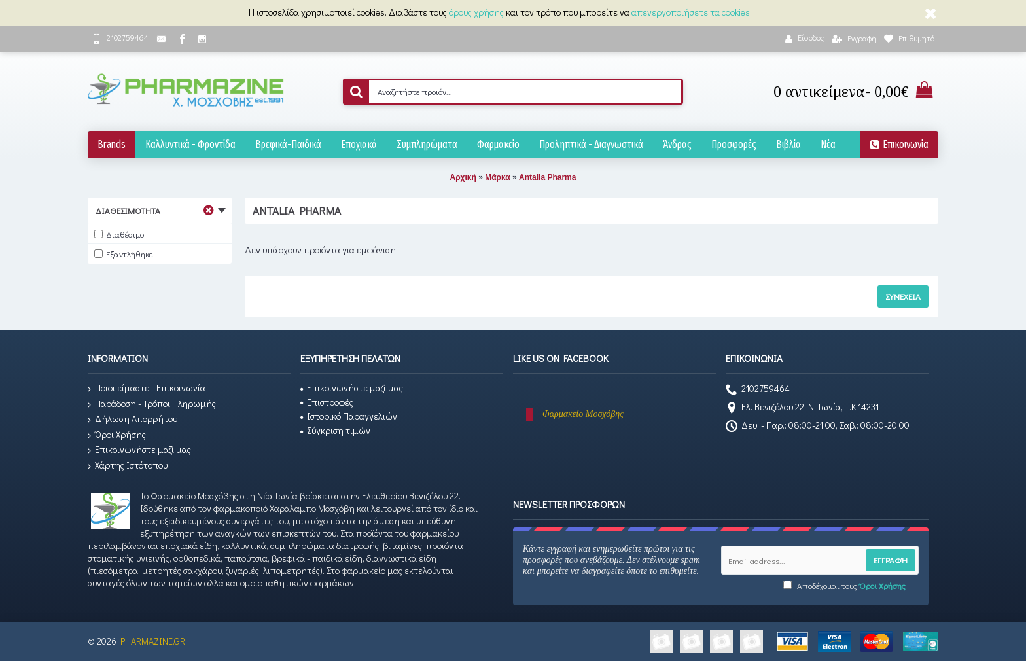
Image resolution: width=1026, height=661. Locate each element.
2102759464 (758, 390)
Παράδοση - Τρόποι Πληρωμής (152, 404)
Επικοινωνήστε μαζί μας (139, 450)
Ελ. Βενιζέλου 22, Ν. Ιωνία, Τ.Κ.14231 (802, 408)
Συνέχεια (903, 296)
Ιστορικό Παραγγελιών (348, 416)
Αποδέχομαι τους (844, 585)
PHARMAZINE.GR (152, 641)
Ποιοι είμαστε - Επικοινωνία (146, 388)
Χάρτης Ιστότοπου (128, 466)
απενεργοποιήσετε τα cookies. (691, 12)
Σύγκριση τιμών (335, 430)
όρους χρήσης (476, 12)
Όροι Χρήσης (117, 435)
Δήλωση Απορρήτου (132, 419)
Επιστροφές (326, 402)
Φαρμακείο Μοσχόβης (583, 414)
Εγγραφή (891, 559)
